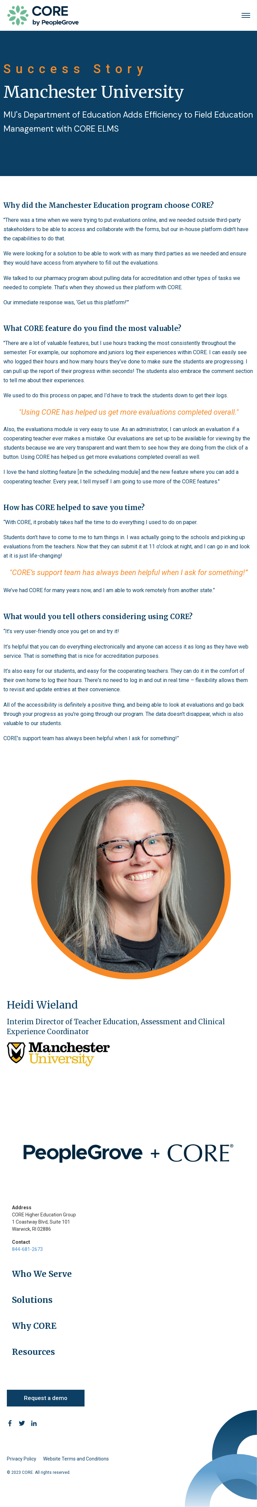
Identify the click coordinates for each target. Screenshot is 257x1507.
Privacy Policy (21, 1459)
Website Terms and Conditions (76, 1459)
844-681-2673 (27, 1249)
